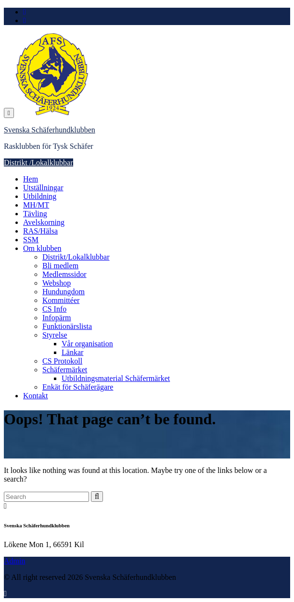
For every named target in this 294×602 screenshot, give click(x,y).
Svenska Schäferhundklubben (49, 130)
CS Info (54, 309)
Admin (14, 561)
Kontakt (35, 396)
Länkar (72, 352)
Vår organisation (87, 344)
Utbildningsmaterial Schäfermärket (116, 378)
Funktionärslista (67, 326)
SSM (30, 240)
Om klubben (42, 248)
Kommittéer (60, 300)
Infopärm (56, 318)
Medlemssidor (64, 274)
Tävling (35, 213)
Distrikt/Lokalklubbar (76, 257)
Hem (30, 179)
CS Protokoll (62, 361)
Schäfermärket (64, 370)
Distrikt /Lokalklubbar (38, 162)
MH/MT (36, 205)
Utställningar (43, 187)
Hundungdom (63, 292)
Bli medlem (60, 266)
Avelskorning (43, 222)
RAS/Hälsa (40, 231)
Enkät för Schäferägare (77, 387)
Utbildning (39, 196)
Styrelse (54, 335)
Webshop (56, 283)
